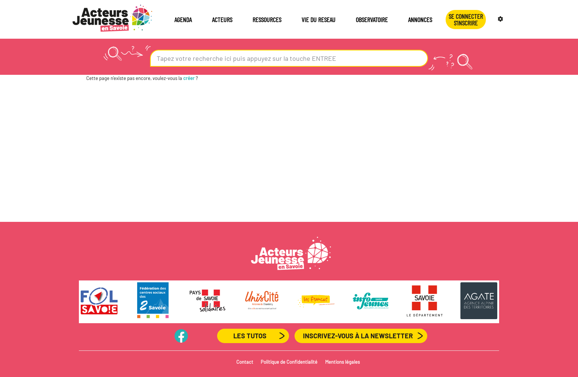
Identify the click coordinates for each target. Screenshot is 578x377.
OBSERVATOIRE (372, 19)
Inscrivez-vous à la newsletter (358, 336)
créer (189, 78)
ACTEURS (222, 19)
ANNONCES (420, 19)
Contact (244, 362)
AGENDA (183, 19)
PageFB (181, 336)
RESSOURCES (267, 19)
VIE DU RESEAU (318, 19)
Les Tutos (250, 336)
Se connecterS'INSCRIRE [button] (466, 19)
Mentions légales (342, 362)
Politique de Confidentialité (289, 362)
